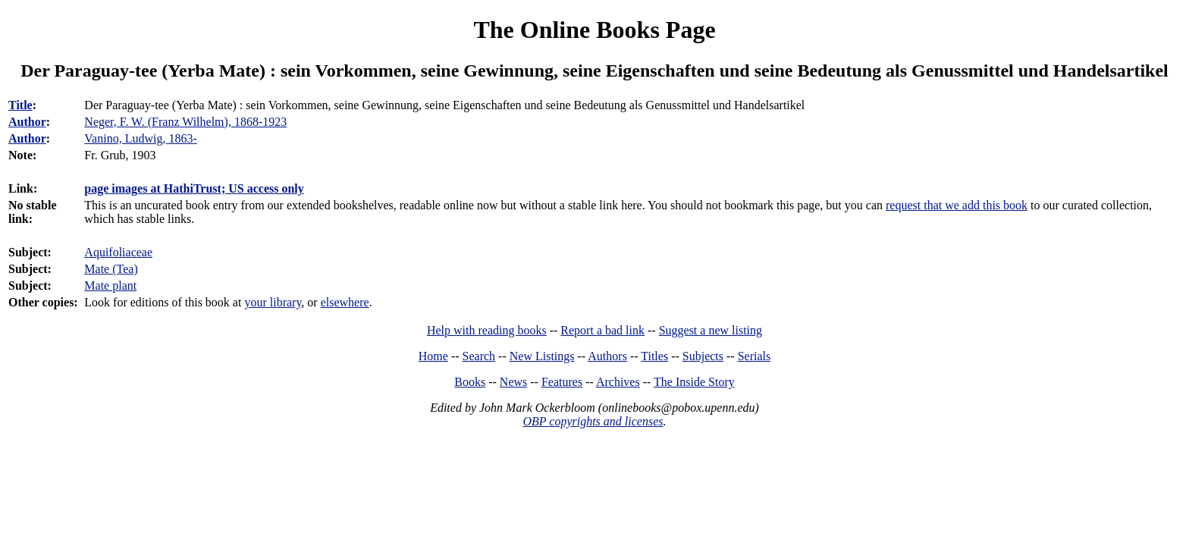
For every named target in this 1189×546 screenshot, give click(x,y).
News (513, 381)
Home (433, 356)
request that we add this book (956, 205)
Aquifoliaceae (118, 252)
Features (561, 381)
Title (20, 105)
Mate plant (110, 285)
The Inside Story (694, 381)
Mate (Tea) (110, 268)
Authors (607, 356)
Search (479, 356)
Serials (754, 356)
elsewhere (345, 302)
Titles (654, 356)
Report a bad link (602, 330)
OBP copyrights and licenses (592, 421)
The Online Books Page (594, 29)
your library (272, 302)
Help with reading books (487, 330)
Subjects (702, 356)
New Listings (542, 356)
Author (27, 121)
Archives (618, 381)
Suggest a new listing (710, 330)
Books (469, 381)
